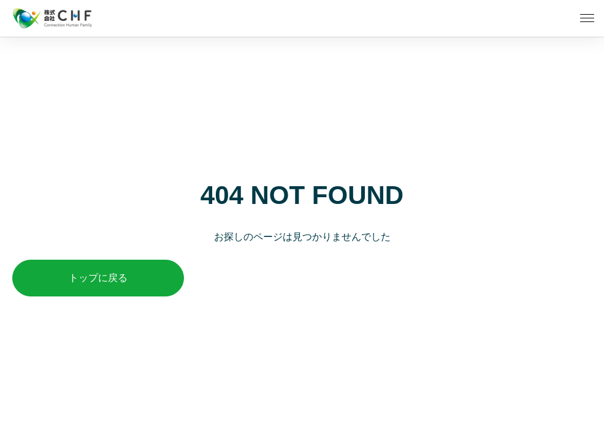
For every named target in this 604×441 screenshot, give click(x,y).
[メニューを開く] (587, 18)
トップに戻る (98, 278)
